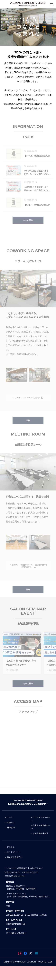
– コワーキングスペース (40, 818)
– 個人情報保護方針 (14, 857)
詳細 (28, 424)
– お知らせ (10, 822)
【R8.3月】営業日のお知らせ (37, 209)
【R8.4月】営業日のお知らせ (37, 160)
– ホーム (9, 817)
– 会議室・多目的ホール (40, 826)
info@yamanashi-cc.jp (15, 924)
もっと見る (28, 224)
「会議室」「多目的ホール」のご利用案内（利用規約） (28, 570)
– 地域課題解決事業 (39, 833)
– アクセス (10, 847)
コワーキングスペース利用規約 (28, 401)
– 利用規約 (10, 827)
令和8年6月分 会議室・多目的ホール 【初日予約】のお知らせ (37, 193)
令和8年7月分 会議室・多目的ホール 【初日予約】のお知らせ (37, 176)
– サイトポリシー (13, 852)
